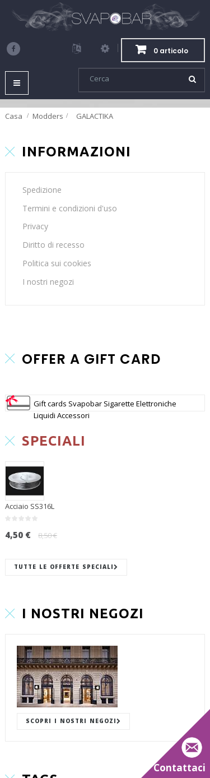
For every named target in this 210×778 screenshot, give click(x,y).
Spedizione (42, 189)
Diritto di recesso (53, 244)
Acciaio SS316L (29, 506)
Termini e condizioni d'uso (69, 208)
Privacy (35, 226)
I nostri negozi (48, 281)
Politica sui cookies (56, 263)
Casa (13, 116)
